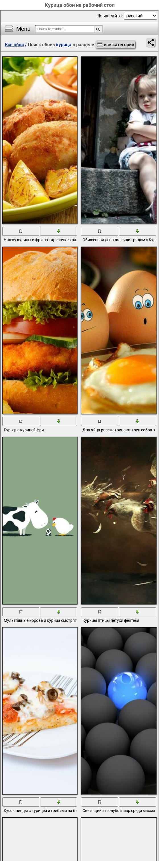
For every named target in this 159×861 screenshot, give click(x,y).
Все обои (14, 44)
